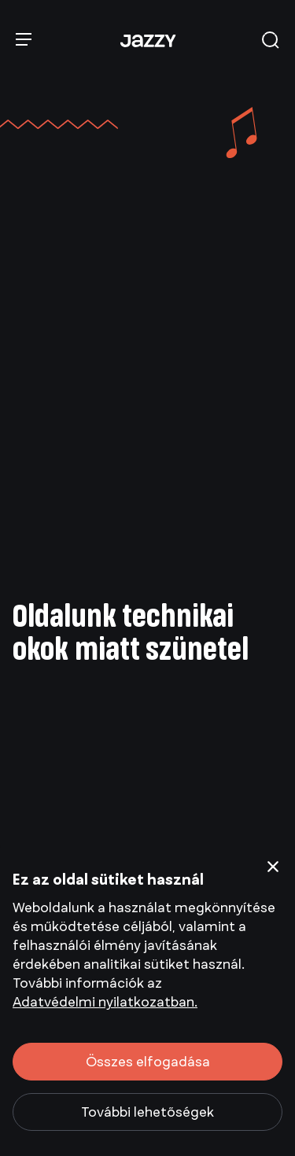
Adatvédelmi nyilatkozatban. (105, 1002)
